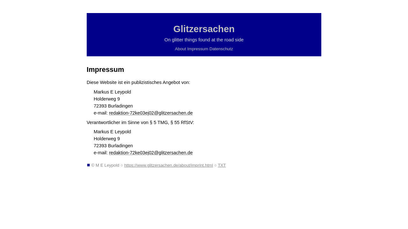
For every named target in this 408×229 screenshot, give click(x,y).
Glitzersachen (204, 29)
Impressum (197, 48)
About (180, 48)
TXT (222, 165)
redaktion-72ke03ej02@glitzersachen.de (151, 112)
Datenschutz (221, 48)
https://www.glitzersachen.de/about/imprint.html (168, 165)
